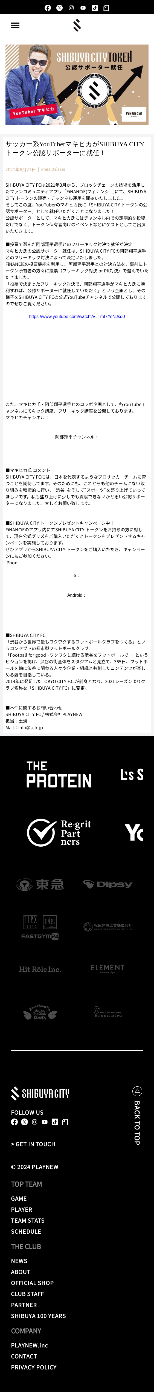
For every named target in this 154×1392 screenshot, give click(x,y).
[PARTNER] (29, 1304)
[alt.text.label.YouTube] (83, 8)
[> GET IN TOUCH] (38, 1144)
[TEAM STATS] (72, 1220)
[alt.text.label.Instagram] (71, 8)
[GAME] (31, 1198)
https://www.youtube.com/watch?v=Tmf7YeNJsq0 (77, 316)
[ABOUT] (65, 1271)
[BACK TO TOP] (137, 1126)
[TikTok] (95, 8)
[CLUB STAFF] (72, 1293)
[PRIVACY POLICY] (72, 1367)
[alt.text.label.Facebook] (48, 8)
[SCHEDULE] (72, 1231)
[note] (106, 8)
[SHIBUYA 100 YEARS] (72, 1315)
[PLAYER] (72, 1209)
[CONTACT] (31, 1356)
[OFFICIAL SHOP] (72, 1282)
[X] (59, 8)
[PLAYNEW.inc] (31, 1345)
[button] (15, 25)
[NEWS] (29, 1260)
